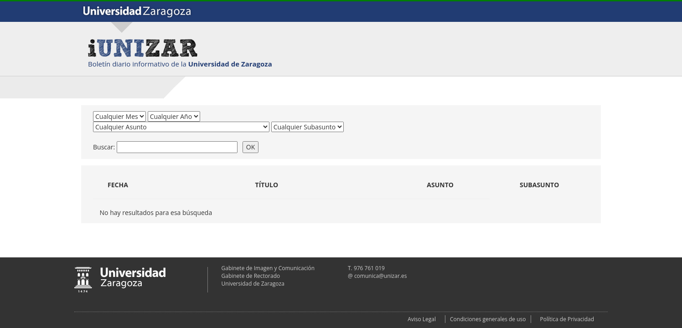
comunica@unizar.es (380, 276)
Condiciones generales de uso (488, 319)
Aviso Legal (422, 319)
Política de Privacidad (567, 319)
